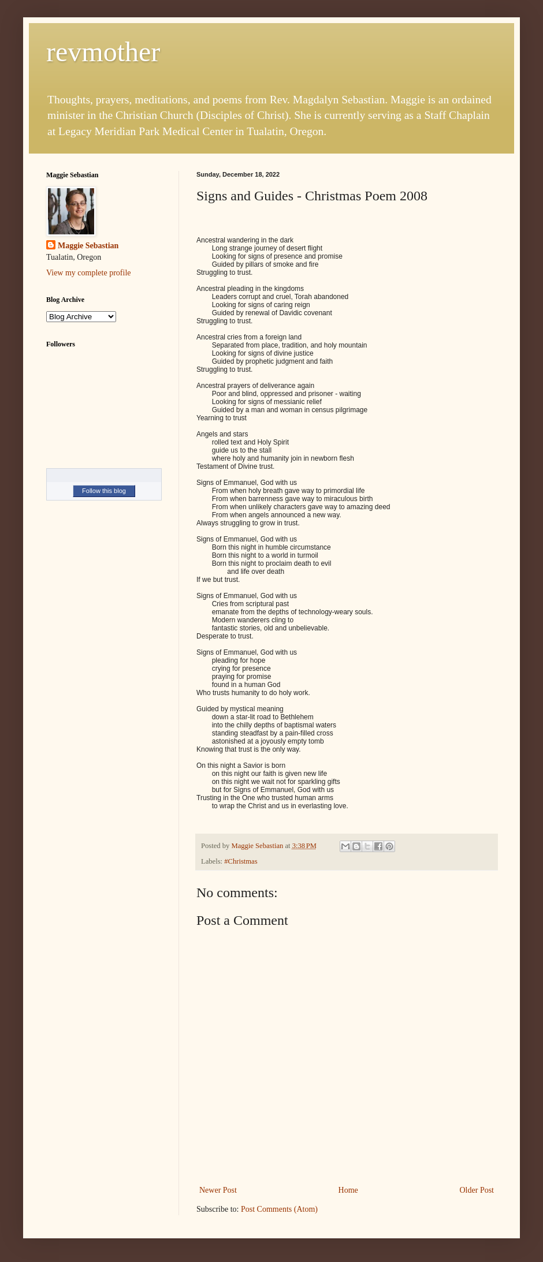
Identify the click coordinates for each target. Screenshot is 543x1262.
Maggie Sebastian (88, 245)
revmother (103, 51)
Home (348, 1190)
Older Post (477, 1190)
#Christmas (240, 861)
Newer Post (218, 1190)
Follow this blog (104, 490)
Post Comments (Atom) (279, 1209)
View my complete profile (88, 272)
